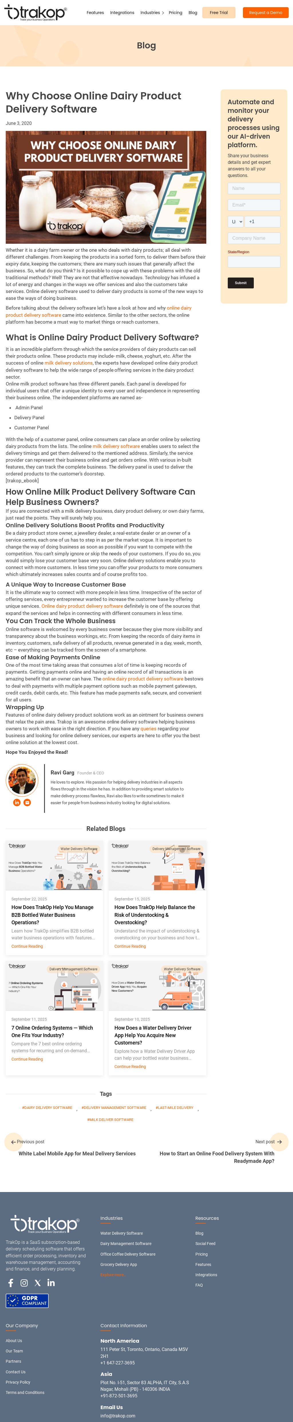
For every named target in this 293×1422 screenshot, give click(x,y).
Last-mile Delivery (175, 1108)
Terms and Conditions (25, 1392)
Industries (150, 12)
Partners (13, 1361)
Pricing (175, 12)
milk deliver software (111, 1120)
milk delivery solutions (69, 363)
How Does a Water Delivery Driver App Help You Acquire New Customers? (152, 1035)
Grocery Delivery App (118, 1264)
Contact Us (15, 1372)
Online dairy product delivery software (82, 606)
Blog (193, 12)
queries (148, 728)
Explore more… (113, 1274)
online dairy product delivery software (143, 679)
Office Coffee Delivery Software (127, 1254)
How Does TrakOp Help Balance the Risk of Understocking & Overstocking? (154, 914)
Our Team (14, 1351)
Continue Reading (27, 946)
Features (95, 12)
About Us (14, 1340)
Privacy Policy (18, 1382)
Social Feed (205, 1243)
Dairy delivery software (48, 1108)
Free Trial (219, 12)
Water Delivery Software (79, 849)
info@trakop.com (117, 1416)
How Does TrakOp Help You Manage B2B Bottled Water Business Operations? (52, 914)
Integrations (122, 12)
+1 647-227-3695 (117, 1363)
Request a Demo (265, 12)
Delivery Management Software (177, 849)
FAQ (199, 1285)
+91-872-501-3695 (118, 1396)
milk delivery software (116, 446)
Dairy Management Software (125, 1243)
